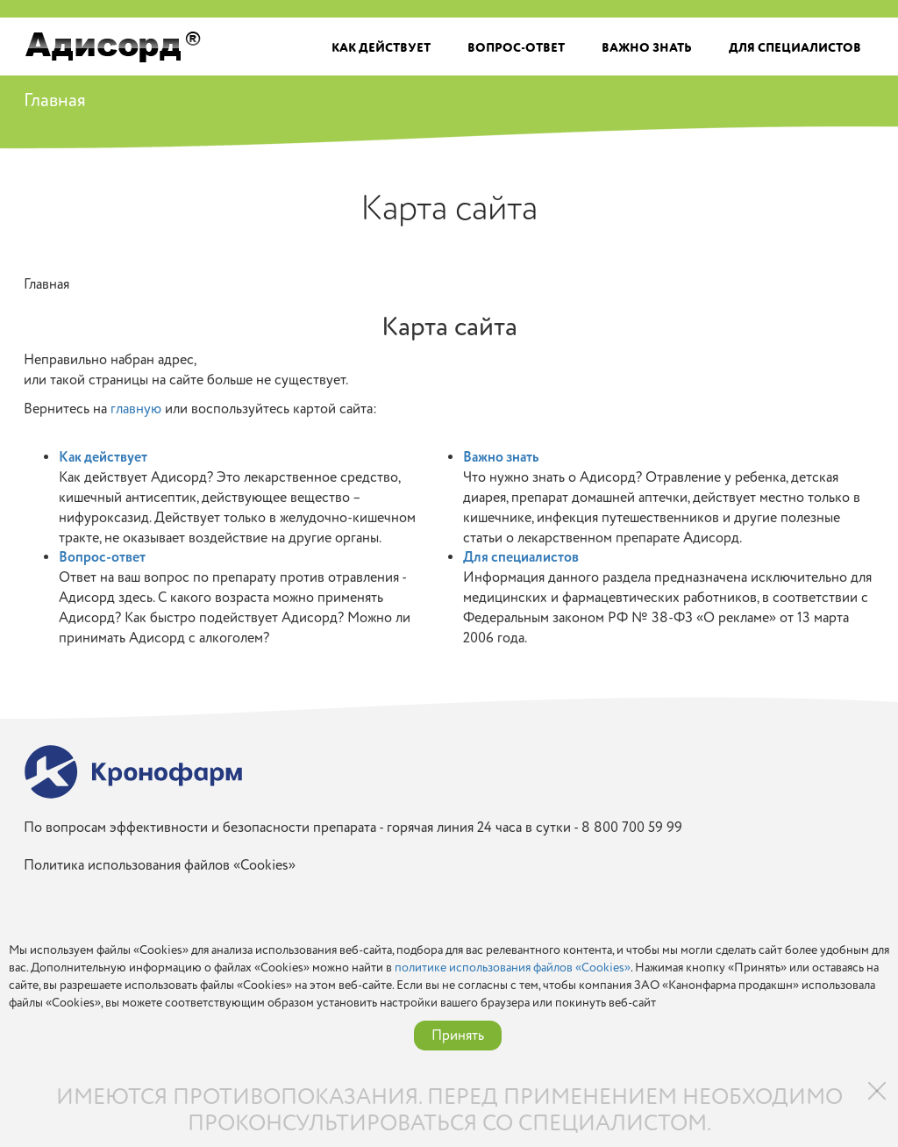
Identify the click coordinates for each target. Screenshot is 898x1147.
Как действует (381, 47)
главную (135, 409)
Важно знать (647, 47)
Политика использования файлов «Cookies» (160, 865)
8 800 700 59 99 (631, 827)
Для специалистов (795, 47)
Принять (457, 1035)
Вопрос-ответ (516, 47)
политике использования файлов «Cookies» (513, 967)
